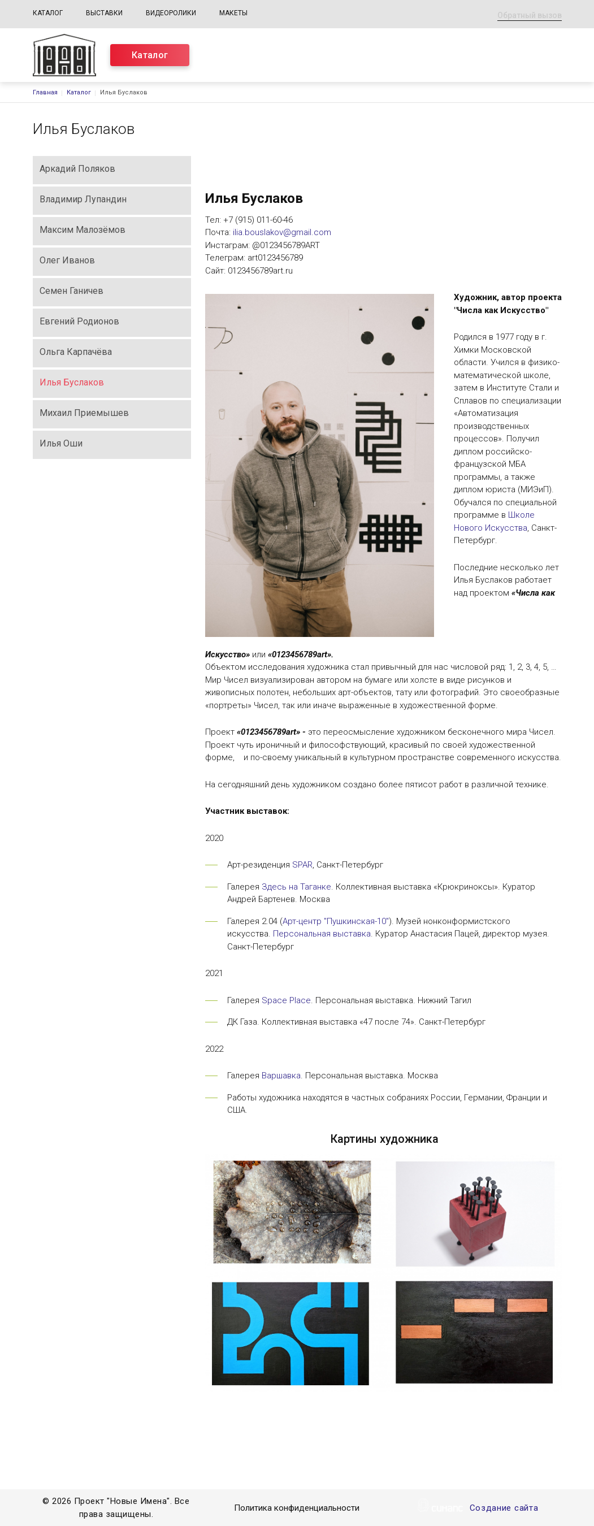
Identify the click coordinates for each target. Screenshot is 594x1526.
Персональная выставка (322, 934)
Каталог (48, 13)
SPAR (302, 865)
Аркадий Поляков (77, 168)
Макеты (233, 13)
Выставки (104, 13)
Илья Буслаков (72, 382)
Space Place (286, 1000)
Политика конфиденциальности (296, 1509)
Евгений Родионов (79, 321)
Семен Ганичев (71, 290)
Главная (45, 92)
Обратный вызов (529, 15)
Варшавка (281, 1075)
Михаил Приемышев (84, 412)
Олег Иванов (67, 260)
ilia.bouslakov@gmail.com (282, 232)
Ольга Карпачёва (76, 351)
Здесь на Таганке (296, 887)
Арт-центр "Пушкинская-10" (336, 921)
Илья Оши (61, 443)
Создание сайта (504, 1509)
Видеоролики (171, 13)
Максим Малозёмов (82, 229)
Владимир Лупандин (83, 199)
